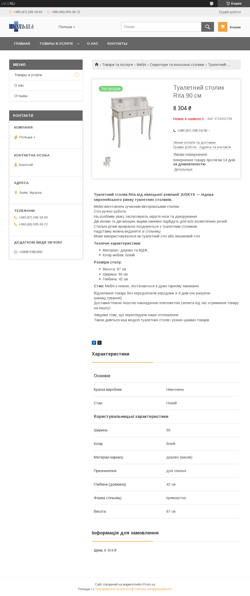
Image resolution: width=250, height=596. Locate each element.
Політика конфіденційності (152, 589)
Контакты (117, 43)
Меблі (141, 65)
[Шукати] (207, 27)
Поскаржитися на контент (113, 589)
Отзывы (21, 96)
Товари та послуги (117, 65)
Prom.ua (149, 584)
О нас (92, 43)
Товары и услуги (56, 43)
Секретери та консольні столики (177, 65)
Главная (22, 43)
